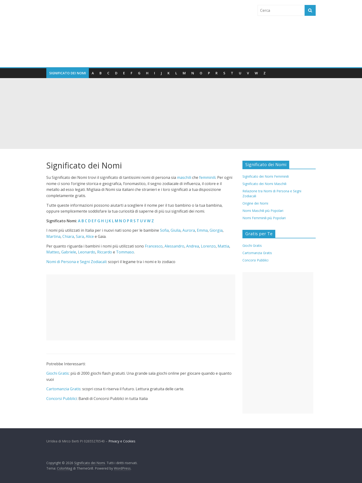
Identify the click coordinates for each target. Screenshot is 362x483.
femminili (207, 177)
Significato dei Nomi (67, 73)
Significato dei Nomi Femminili (265, 176)
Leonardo (86, 252)
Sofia (164, 230)
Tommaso (125, 252)
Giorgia (216, 230)
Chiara (68, 236)
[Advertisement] (181, 113)
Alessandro (174, 246)
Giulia (176, 230)
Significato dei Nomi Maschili (264, 183)
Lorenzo (208, 246)
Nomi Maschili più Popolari (262, 210)
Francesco (154, 246)
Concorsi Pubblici (61, 398)
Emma (202, 230)
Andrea (192, 246)
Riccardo (104, 252)
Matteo (52, 252)
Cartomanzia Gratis (63, 388)
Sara (80, 236)
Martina (53, 236)
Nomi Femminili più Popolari (264, 218)
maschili (184, 177)
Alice (90, 236)
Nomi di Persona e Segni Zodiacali (76, 261)
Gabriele (68, 252)
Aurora (188, 230)
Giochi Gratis (57, 373)
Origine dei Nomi (255, 203)
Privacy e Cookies (121, 441)
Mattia (223, 246)
